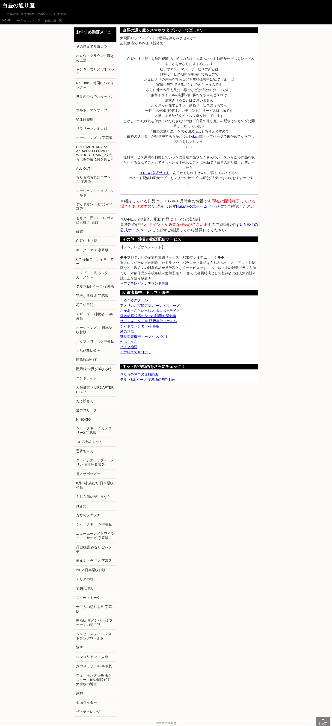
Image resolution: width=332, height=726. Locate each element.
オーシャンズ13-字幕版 (94, 138)
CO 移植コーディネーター (94, 261)
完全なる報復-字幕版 (92, 296)
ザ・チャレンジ (88, 712)
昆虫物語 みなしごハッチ (94, 549)
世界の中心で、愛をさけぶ (95, 98)
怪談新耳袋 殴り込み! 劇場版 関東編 (148, 316)
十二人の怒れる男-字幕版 (94, 609)
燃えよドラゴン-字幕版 (94, 561)
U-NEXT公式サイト (154, 173)
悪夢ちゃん (84, 451)
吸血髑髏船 (84, 119)
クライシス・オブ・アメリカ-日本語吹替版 (95, 462)
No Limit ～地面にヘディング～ (95, 85)
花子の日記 (84, 305)
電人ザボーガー (88, 474)
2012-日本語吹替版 (91, 570)
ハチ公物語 (128, 347)
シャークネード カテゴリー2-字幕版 (94, 430)
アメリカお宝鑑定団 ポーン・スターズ (150, 305)
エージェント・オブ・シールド (95, 193)
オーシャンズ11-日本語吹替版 (94, 330)
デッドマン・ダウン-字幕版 (94, 206)
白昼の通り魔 (53, 20)
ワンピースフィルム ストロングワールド (94, 636)
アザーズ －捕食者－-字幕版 (94, 316)
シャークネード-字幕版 (94, 524)
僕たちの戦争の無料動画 (139, 374)
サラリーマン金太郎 (91, 128)
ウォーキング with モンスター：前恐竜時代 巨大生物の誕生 (94, 679)
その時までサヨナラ (27, 20)
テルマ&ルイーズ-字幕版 (95, 286)
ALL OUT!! (84, 168)
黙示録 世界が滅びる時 (94, 369)
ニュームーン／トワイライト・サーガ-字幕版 (95, 535)
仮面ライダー (86, 702)
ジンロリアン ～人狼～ (94, 657)
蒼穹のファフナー (90, 515)
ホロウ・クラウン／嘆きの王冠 (95, 58)
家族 (79, 647)
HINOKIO (83, 419)
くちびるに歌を (88, 350)
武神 (79, 693)
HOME (6, 20)
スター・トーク (88, 597)
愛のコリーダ (86, 410)
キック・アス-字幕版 (92, 250)
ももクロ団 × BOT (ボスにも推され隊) (94, 220)
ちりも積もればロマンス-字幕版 (93, 179)
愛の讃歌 (127, 331)
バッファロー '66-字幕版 (95, 341)
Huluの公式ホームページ (197, 206)
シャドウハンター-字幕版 (139, 326)
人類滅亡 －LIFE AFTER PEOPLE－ (95, 389)
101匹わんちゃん (89, 442)
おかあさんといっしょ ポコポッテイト (150, 311)
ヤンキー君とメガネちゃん (95, 71)
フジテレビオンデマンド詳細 (146, 283)
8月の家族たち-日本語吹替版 (95, 485)
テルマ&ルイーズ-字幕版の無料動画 (147, 379)
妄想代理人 (84, 588)
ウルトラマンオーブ (91, 110)
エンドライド (86, 378)
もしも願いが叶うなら (93, 497)
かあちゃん (128, 342)
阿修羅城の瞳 (86, 360)
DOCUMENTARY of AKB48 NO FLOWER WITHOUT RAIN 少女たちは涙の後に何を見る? (94, 153)
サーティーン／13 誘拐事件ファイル (148, 321)
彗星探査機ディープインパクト (144, 337)
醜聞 (79, 231)
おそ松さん (84, 401)
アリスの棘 (84, 579)
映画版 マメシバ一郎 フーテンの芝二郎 (94, 622)
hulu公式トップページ (206, 136)
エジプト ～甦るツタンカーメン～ (94, 275)
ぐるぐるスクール (134, 300)
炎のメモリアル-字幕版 (94, 666)
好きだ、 (83, 506)
